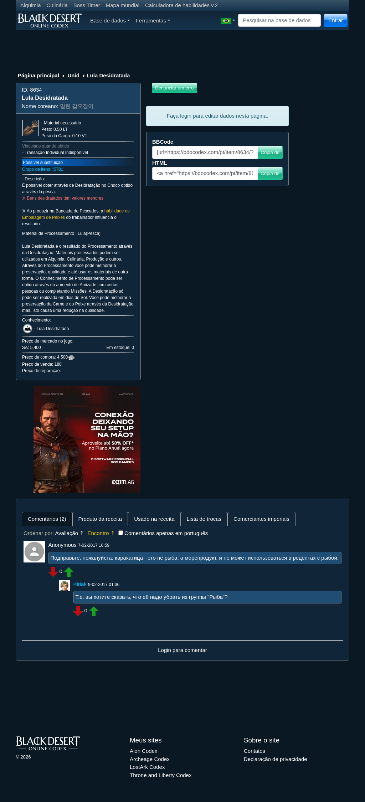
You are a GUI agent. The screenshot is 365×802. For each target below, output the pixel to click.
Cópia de (270, 152)
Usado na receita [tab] (154, 519)
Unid (73, 75)
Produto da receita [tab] (100, 519)
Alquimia (30, 5)
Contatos (254, 751)
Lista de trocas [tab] (204, 519)
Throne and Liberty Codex (160, 775)
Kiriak (80, 584)
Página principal (38, 75)
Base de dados (110, 20)
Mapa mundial (122, 5)
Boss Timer (86, 5)
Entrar (335, 20)
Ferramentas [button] (153, 20)
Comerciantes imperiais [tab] (261, 519)
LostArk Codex (147, 767)
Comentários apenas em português (166, 533)
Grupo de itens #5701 (42, 169)
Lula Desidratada (53, 328)
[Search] (279, 20)
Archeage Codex (150, 759)
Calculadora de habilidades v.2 (181, 5)
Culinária (57, 5)
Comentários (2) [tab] (47, 519)
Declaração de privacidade (275, 759)
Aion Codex (144, 751)
